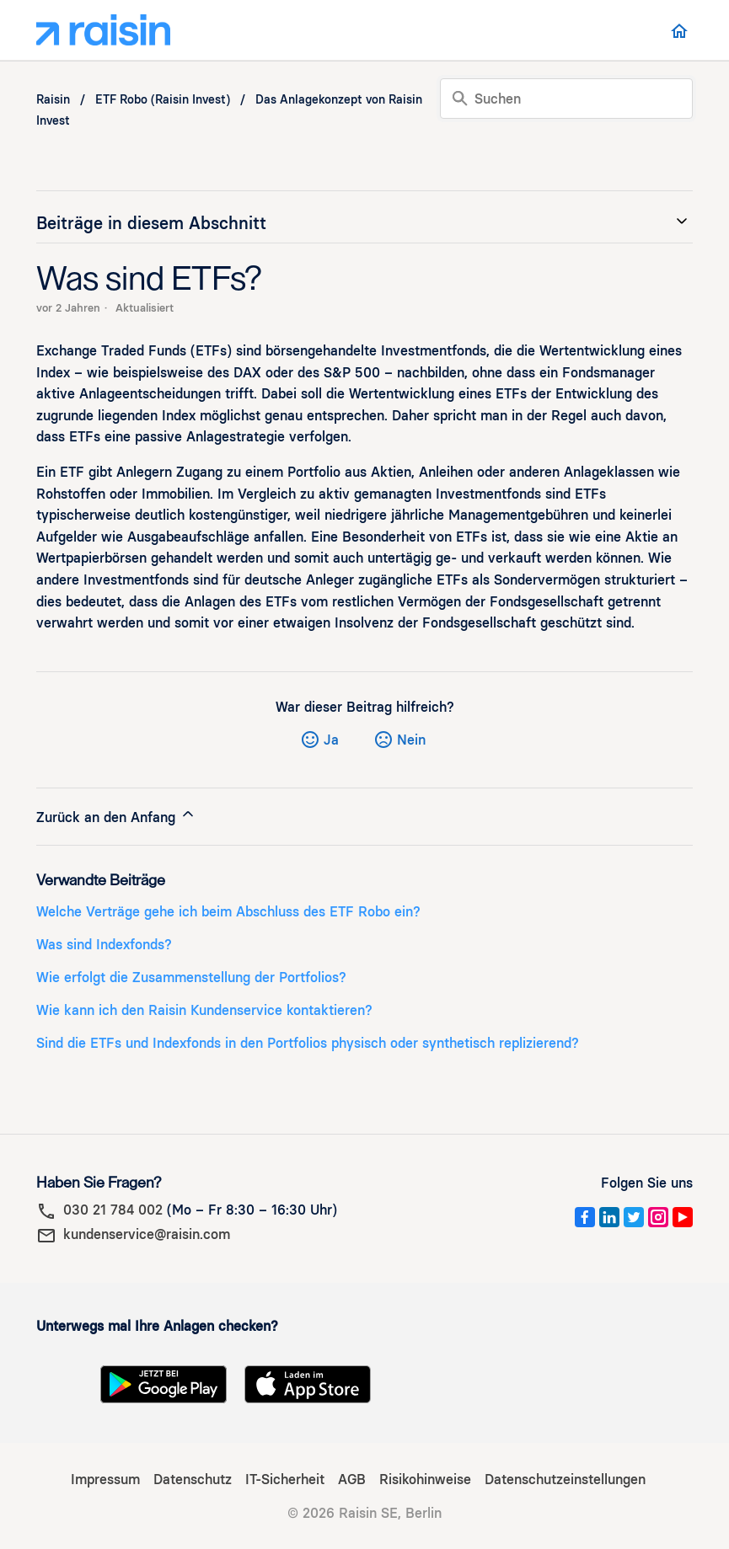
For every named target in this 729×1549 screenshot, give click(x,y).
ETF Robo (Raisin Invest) (162, 100)
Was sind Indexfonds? (104, 945)
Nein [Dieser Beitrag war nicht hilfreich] (411, 740)
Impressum (105, 1480)
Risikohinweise (425, 1480)
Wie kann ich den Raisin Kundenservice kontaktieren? (204, 1010)
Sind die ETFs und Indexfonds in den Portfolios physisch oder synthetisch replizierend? (307, 1043)
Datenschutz (192, 1480)
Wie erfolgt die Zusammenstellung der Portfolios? (191, 977)
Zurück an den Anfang (116, 815)
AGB (352, 1480)
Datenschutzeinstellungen (565, 1480)
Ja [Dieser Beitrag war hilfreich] (331, 740)
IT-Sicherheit (284, 1480)
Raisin (53, 100)
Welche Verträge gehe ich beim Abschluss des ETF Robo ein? (228, 912)
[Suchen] (566, 98)
